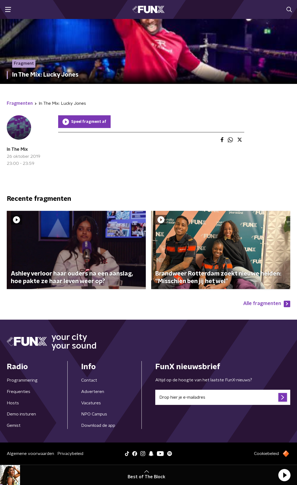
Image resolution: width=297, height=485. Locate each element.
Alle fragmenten (266, 304)
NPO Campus (94, 414)
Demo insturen (21, 414)
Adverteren (92, 391)
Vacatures (91, 403)
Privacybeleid (70, 453)
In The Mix (17, 149)
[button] (284, 475)
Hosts (13, 403)
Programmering (22, 380)
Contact (89, 380)
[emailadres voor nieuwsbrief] (222, 397)
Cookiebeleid (266, 453)
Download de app (98, 425)
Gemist (14, 425)
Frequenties (18, 391)
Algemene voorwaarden (30, 453)
